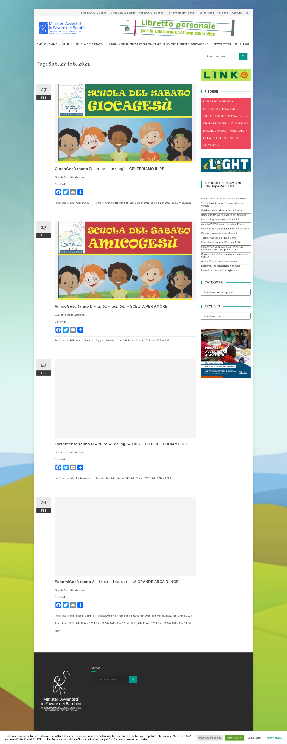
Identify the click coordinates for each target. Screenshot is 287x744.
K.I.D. (66, 44)
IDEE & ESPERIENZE (215, 138)
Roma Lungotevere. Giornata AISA (221, 242)
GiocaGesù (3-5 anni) (123, 12)
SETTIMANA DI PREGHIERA (219, 108)
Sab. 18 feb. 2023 (106, 623)
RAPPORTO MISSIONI (218, 101)
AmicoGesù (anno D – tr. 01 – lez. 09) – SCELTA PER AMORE (111, 306)
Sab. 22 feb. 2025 (147, 623)
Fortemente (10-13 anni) (181, 12)
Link (246, 44)
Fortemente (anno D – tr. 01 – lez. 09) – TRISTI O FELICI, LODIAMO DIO (122, 444)
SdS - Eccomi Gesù (80, 615)
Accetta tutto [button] (234, 737)
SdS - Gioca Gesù (79, 202)
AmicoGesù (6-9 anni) (151, 12)
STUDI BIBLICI (239, 123)
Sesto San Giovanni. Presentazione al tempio (222, 204)
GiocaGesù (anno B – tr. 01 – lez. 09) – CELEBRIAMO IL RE (109, 169)
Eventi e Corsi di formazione (187, 44)
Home (38, 44)
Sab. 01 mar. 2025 (140, 202)
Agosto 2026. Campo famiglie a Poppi (222, 223)
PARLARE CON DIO (214, 130)
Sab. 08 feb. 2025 (182, 615)
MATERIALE (239, 130)
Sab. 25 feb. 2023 (168, 623)
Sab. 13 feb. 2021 (64, 623)
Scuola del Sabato (89, 44)
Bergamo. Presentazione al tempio (220, 265)
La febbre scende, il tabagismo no (220, 270)
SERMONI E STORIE (215, 123)
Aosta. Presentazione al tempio (219, 261)
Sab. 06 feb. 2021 (161, 615)
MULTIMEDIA (211, 145)
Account (237, 12)
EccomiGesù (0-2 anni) (94, 12)
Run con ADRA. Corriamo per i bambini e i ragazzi (224, 255)
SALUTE (235, 138)
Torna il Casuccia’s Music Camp (218, 237)
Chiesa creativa (140, 44)
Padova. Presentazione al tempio (219, 233)
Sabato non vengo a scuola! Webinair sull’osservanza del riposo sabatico (222, 248)
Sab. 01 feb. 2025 (141, 615)
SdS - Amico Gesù (80, 340)
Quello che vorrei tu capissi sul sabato (222, 210)
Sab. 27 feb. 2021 (181, 202)
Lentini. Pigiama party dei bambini (220, 219)
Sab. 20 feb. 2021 (126, 623)
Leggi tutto (254, 737)
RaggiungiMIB (118, 44)
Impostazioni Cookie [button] (210, 737)
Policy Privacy (273, 737)
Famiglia (159, 44)
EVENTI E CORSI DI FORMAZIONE (225, 116)
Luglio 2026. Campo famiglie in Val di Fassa (225, 228)
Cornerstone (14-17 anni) (214, 12)
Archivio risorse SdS (116, 202)
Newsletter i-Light (227, 44)
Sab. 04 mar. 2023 (161, 202)
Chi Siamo (50, 44)
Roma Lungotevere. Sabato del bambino (223, 214)
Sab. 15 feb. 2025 (85, 623)
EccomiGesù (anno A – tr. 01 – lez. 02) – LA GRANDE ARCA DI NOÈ (117, 582)
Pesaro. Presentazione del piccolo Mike (223, 198)
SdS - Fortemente (80, 478)
